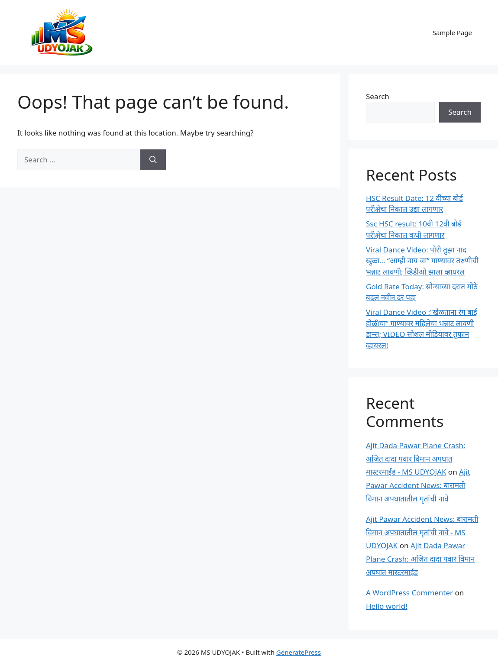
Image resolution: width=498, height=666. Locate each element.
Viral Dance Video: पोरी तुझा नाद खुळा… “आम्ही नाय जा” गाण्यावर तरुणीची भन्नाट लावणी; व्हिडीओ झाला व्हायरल (422, 261)
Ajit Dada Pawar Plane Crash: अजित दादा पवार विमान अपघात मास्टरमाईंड (420, 558)
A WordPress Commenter (409, 593)
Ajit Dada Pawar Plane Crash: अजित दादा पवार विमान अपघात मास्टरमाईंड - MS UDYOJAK (416, 458)
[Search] (153, 159)
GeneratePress (298, 652)
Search (377, 96)
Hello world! (386, 606)
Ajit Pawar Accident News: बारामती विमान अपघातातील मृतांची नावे (418, 485)
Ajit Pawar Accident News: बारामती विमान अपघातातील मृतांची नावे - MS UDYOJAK (422, 532)
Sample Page (452, 32)
